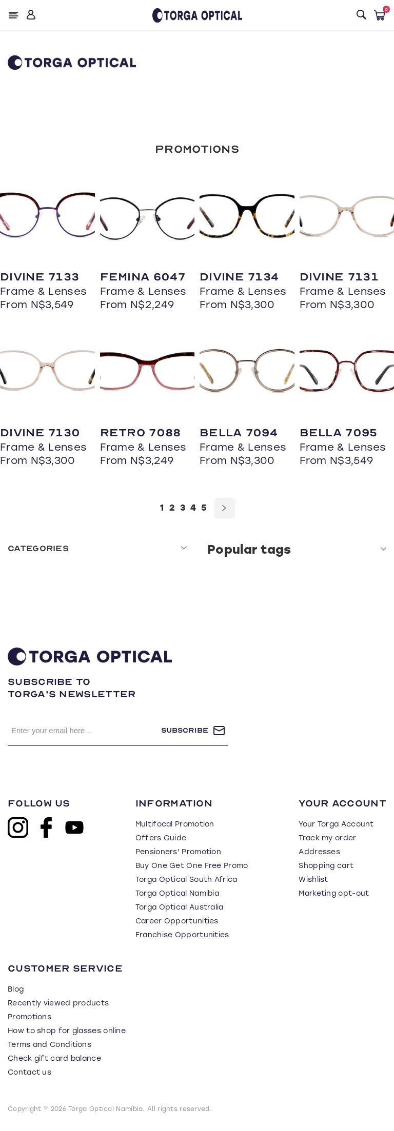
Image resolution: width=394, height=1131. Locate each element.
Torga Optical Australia (179, 907)
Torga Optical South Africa (186, 879)
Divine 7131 (339, 277)
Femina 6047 (142, 277)
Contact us (29, 1072)
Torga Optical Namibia (177, 893)
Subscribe (184, 730)
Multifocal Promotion (174, 824)
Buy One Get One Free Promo (191, 865)
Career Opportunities (177, 921)
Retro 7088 (140, 432)
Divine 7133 (39, 277)
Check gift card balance (54, 1058)
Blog (16, 989)
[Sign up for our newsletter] (84, 730)
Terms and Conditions (49, 1044)
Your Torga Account (336, 824)
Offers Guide (161, 838)
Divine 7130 (40, 432)
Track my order (327, 838)
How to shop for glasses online (67, 1030)
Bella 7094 (239, 432)
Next (224, 508)
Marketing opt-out (334, 893)
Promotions (197, 149)
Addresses (319, 851)
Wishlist (313, 879)
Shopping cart (326, 865)
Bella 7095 (339, 432)
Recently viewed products (58, 1003)
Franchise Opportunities (182, 935)
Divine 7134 (239, 277)
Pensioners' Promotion (178, 851)
